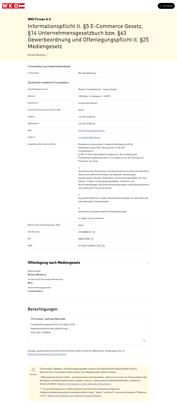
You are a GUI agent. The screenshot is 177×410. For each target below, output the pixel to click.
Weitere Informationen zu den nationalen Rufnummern (84, 384)
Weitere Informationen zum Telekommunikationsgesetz (74, 396)
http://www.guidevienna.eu (91, 131)
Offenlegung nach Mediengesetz (54, 263)
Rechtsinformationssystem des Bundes (47, 354)
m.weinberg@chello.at (89, 137)
